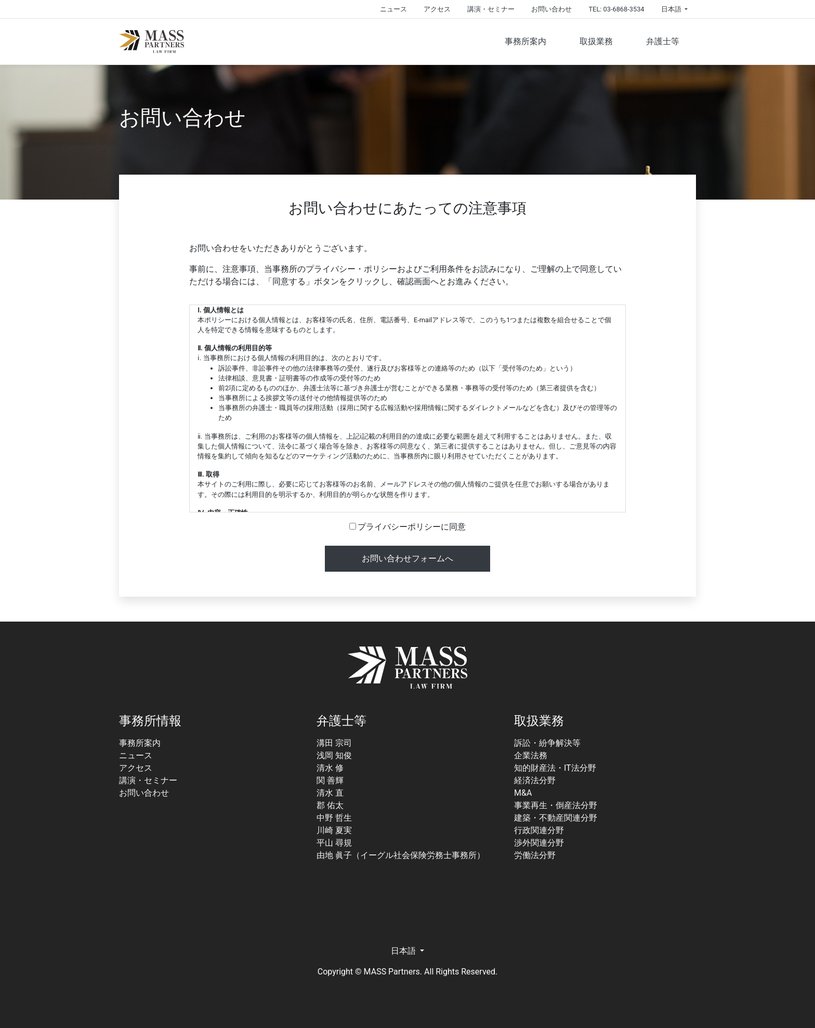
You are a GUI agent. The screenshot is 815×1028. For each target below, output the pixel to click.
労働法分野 (535, 855)
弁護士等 (662, 41)
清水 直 (330, 793)
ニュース (393, 9)
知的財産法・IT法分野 (555, 768)
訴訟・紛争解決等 (547, 743)
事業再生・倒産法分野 (555, 805)
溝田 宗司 (334, 743)
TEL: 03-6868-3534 (616, 9)
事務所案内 (525, 41)
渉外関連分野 (539, 843)
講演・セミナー (491, 9)
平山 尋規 (334, 843)
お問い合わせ (551, 9)
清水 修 (330, 768)
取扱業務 (596, 41)
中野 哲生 (334, 818)
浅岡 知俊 (334, 755)
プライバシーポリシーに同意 (407, 527)
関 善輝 (330, 780)
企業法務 (530, 755)
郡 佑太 (330, 805)
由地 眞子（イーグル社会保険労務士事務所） (401, 855)
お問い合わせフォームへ (407, 558)
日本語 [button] (672, 9)
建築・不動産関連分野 (555, 818)
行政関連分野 (539, 830)
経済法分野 (535, 780)
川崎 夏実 (334, 830)
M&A (523, 793)
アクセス (437, 9)
